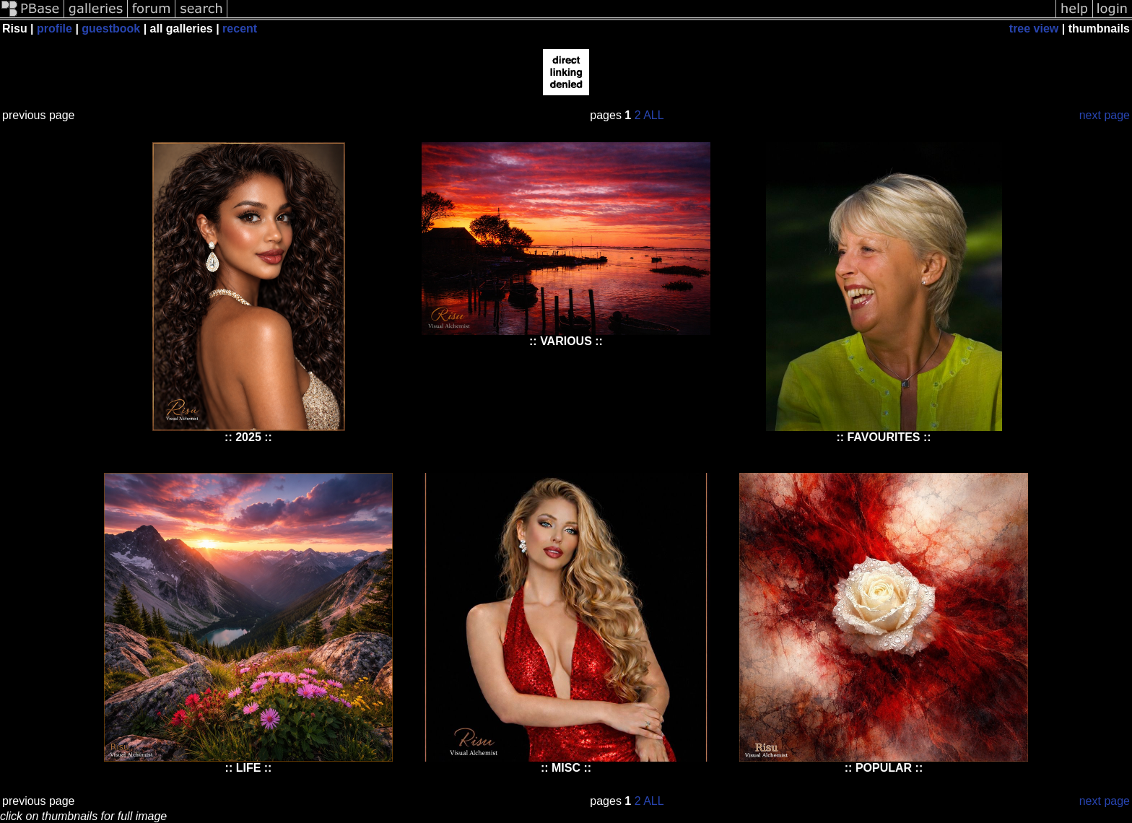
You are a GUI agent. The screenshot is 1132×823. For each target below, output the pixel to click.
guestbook (111, 28)
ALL (653, 115)
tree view (1033, 28)
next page (1104, 115)
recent (239, 28)
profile (54, 28)
